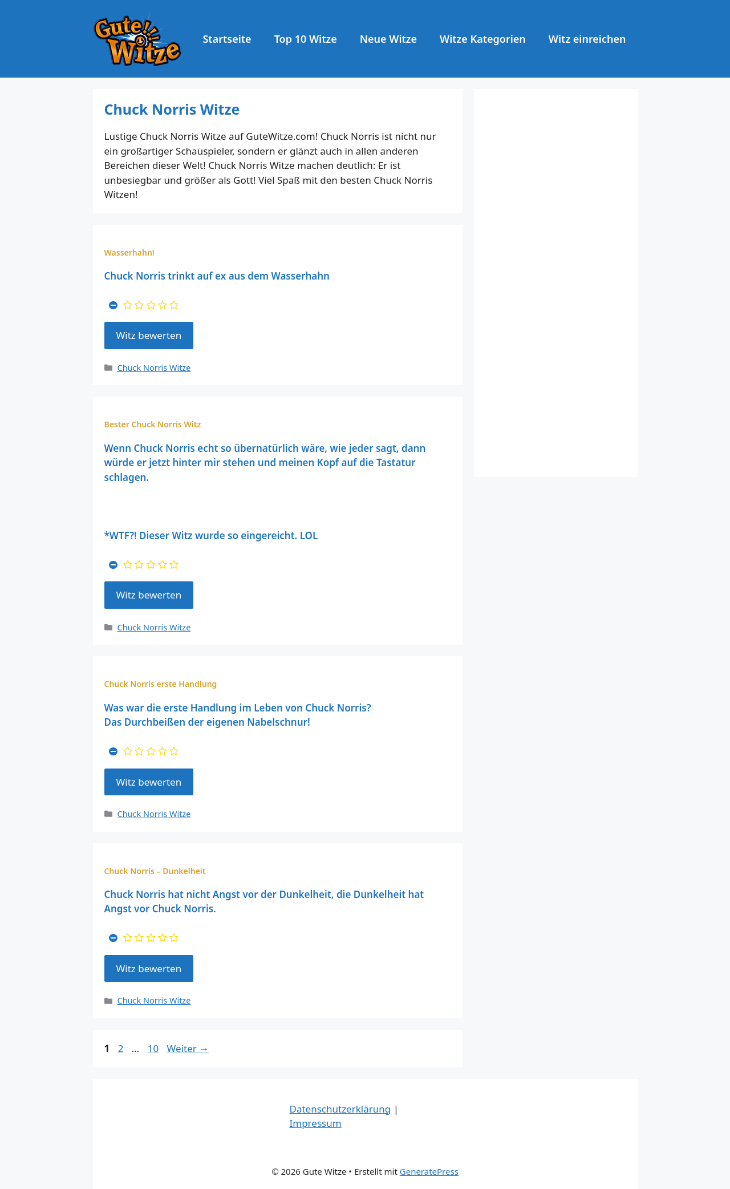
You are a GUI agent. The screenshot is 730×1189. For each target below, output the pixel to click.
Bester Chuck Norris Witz (152, 424)
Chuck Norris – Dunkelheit (155, 871)
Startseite (226, 39)
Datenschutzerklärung (340, 1108)
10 (154, 1048)
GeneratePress (429, 1171)
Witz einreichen (587, 39)
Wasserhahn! (129, 252)
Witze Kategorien (483, 39)
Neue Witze (388, 39)
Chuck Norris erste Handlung (160, 683)
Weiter (188, 1048)
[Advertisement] (556, 283)
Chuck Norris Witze (154, 367)
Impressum (316, 1123)
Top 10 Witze (305, 39)
